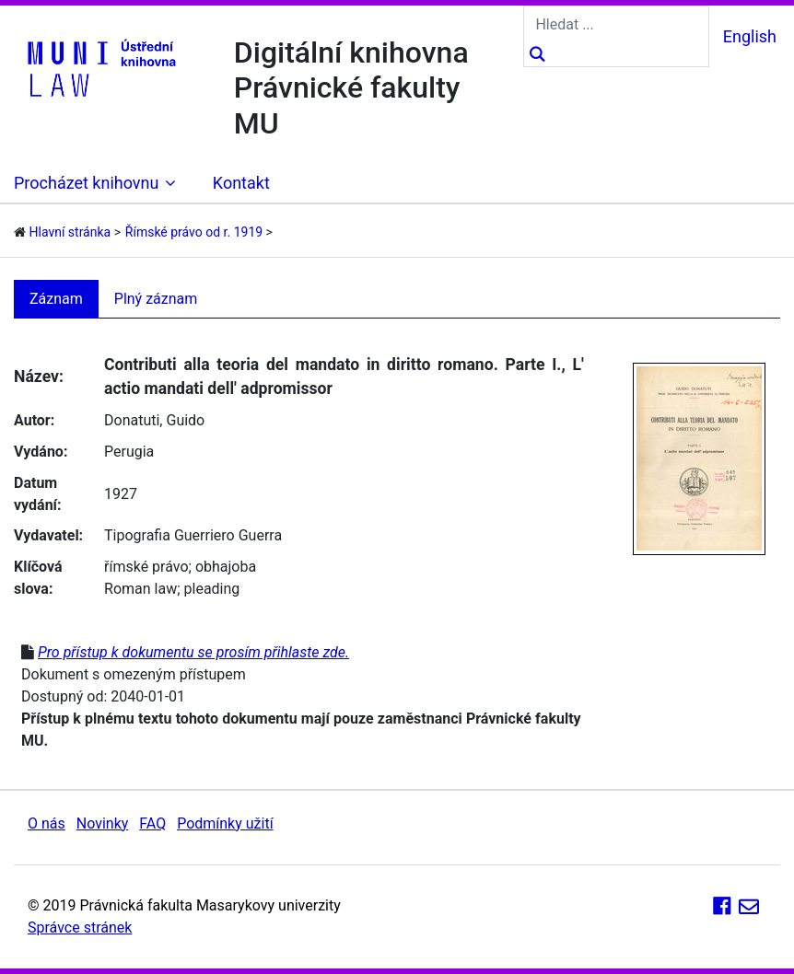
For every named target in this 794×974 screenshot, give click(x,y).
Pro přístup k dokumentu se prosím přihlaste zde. (193, 652)
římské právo (146, 566)
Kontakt (241, 182)
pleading (212, 588)
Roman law (140, 588)
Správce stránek (80, 927)
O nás (46, 823)
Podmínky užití (225, 823)
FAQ (152, 823)
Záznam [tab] (56, 298)
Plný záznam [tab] (156, 298)
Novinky (102, 823)
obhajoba (225, 566)
